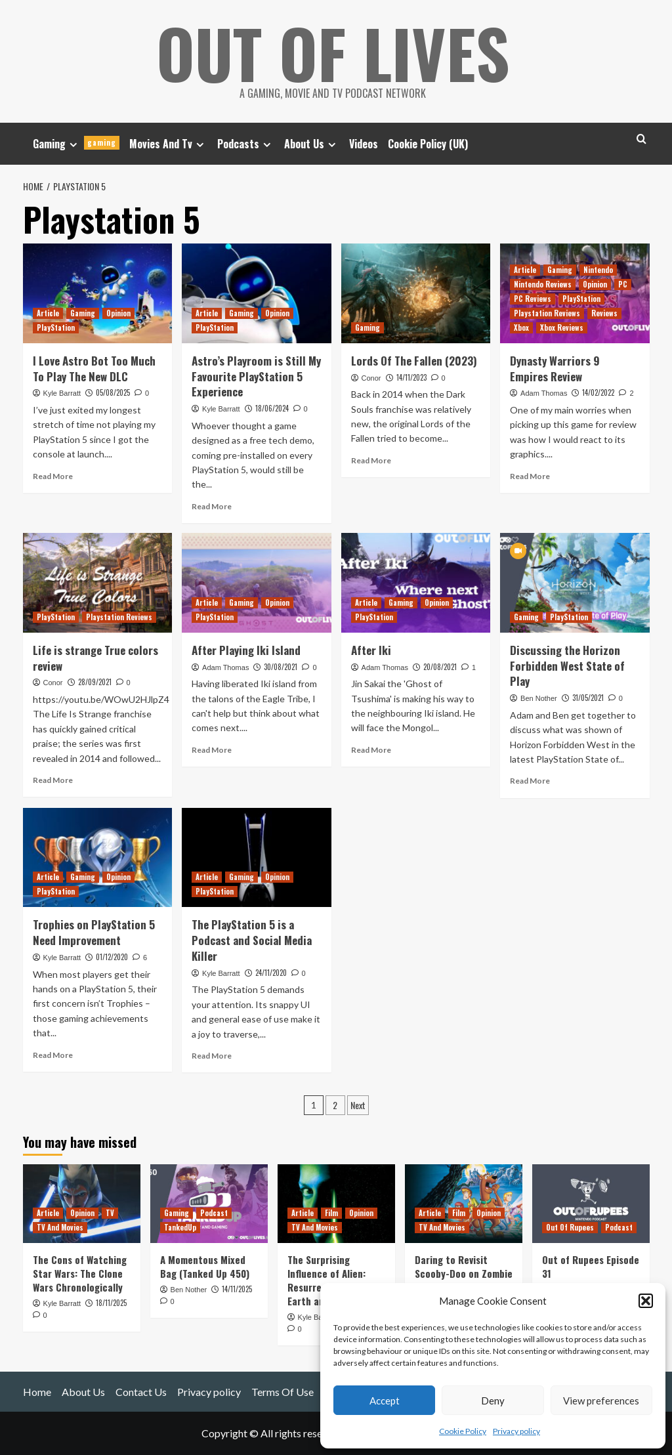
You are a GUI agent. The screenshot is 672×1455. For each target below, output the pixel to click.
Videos (363, 144)
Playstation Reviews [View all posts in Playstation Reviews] (547, 313)
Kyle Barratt (62, 393)
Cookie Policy (462, 1431)
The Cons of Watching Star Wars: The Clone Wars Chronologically (80, 1273)
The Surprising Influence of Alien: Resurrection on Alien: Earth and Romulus (335, 1280)
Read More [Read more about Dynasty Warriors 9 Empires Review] (530, 476)
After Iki (371, 650)
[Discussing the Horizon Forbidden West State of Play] (575, 583)
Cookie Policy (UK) (428, 144)
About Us (311, 144)
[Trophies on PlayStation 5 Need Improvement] (98, 858)
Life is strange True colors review (95, 658)
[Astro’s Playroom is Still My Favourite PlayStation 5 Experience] (256, 293)
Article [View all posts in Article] (48, 313)
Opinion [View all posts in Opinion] (118, 313)
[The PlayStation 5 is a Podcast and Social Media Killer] (256, 858)
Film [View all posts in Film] (331, 1213)
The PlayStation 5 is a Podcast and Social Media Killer (252, 940)
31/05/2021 (588, 697)
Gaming (76, 144)
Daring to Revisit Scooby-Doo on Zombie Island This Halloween (464, 1273)
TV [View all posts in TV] (110, 1213)
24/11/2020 (271, 972)
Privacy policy (516, 1431)
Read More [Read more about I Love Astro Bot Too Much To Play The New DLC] (53, 476)
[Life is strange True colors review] (98, 583)
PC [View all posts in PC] (622, 284)
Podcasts (245, 144)
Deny (493, 1400)
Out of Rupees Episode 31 (590, 1266)
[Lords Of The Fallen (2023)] (416, 293)
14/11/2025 (237, 1289)
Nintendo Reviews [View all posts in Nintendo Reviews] (543, 284)
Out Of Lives (333, 52)
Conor (371, 378)
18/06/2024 (272, 408)
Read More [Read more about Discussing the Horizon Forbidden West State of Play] (530, 781)
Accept (384, 1400)
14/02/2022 (598, 392)
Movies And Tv (168, 144)
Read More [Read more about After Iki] (371, 750)
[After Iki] (416, 583)
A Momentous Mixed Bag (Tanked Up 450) (204, 1266)
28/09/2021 (95, 682)
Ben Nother (538, 698)
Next (358, 1105)
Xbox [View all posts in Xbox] (521, 327)
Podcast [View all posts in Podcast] (214, 1213)
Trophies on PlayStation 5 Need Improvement (94, 932)
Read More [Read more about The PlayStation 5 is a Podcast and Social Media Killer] (212, 1056)
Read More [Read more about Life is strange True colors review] (53, 780)
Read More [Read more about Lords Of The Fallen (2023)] (371, 460)
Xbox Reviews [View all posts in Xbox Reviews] (561, 327)
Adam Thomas (543, 393)
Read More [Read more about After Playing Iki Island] (212, 750)
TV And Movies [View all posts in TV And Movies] (60, 1227)
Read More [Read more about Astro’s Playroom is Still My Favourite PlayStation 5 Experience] (212, 506)
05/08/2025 (113, 392)
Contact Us (141, 1391)
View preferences (601, 1400)
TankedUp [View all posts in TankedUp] (180, 1227)
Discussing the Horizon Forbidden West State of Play (567, 666)
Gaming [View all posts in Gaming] (82, 313)
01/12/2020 (112, 957)
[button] (645, 1300)
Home (37, 1391)
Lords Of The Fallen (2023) (414, 360)
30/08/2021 (280, 667)
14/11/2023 (411, 377)
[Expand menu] (73, 144)
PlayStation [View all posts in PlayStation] (56, 327)
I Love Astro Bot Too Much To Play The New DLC (94, 368)
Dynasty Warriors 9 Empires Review (555, 368)
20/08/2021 (440, 667)
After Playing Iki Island (246, 650)
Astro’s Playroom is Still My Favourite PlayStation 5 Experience (256, 376)
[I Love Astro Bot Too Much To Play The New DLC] (98, 293)
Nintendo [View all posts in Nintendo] (598, 269)
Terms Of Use (282, 1391)
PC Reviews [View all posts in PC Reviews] (532, 298)
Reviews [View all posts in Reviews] (604, 313)
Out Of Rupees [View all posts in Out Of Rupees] (570, 1227)
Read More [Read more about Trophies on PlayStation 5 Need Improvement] (53, 1055)
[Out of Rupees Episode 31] (591, 1203)
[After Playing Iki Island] (256, 583)
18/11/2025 (111, 1302)
